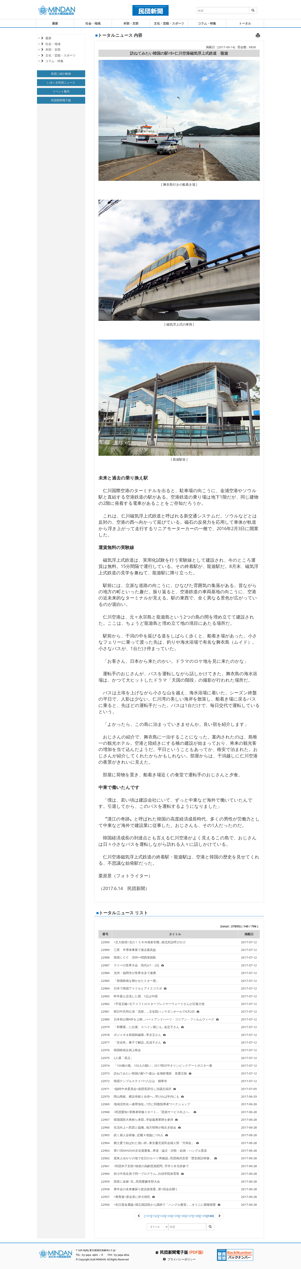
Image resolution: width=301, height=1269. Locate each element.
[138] (196, 1216)
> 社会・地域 (49, 44)
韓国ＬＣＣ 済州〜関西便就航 (135, 957)
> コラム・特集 (50, 61)
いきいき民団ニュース (61, 82)
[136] (182, 1216)
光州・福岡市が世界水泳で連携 (135, 973)
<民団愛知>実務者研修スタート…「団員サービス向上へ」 (155, 1112)
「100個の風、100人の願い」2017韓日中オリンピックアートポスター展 (163, 1065)
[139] (203, 1216)
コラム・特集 (207, 23)
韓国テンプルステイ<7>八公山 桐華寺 (140, 1081)
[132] (155, 1216)
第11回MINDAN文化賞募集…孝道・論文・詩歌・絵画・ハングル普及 (160, 1150)
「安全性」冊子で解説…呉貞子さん (140, 1042)
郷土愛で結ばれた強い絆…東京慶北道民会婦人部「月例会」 (156, 1143)
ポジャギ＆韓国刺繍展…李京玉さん (140, 1035)
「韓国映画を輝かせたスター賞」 (136, 981)
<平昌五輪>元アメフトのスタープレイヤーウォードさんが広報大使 (159, 1004)
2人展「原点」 (124, 1058)
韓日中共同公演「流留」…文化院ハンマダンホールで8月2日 (156, 1011)
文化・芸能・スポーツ (169, 23)
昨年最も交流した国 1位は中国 (136, 996)
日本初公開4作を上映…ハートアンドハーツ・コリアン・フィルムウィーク (166, 1019)
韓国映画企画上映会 (127, 1050)
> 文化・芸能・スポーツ (57, 55)
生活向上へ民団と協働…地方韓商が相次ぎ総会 (147, 1127)
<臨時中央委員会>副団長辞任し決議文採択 (145, 1089)
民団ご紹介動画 (61, 74)
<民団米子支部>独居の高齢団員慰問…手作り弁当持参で (151, 1166)
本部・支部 (130, 23)
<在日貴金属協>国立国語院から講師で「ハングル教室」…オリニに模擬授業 (167, 1204)
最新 (55, 23)
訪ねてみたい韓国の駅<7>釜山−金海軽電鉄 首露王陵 (152, 1073)
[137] (189, 1216)
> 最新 (44, 38)
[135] (175, 1216)
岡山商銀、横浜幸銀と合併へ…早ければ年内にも (149, 1096)
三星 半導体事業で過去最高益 (135, 950)
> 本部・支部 (49, 49)
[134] (168, 1216)
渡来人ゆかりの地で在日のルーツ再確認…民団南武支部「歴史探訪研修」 (165, 1158)
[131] (148, 1216)
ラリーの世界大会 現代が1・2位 (139, 965)
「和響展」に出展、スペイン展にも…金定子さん (149, 1027)
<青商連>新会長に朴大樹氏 (134, 1197)
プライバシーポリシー (182, 1259)
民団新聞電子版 (61, 100)
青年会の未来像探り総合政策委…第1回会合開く (146, 1189)
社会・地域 (92, 23)
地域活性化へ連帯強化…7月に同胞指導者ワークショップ (152, 1104)
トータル (245, 23)
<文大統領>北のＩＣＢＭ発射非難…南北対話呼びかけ (150, 942)
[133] (161, 1216)
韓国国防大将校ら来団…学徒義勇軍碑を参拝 (146, 1119)
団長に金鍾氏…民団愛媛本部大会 (137, 1181)
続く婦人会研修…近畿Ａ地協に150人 (141, 1135)
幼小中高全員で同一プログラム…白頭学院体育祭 (149, 1174)
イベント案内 (61, 91)
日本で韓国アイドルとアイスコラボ (140, 988)
